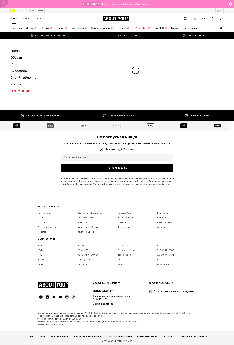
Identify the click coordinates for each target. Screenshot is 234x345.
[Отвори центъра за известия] (203, 18)
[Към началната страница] (116, 18)
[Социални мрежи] (41, 297)
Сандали (161, 227)
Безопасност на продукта (194, 336)
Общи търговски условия (119, 336)
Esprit (40, 245)
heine (40, 264)
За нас (30, 336)
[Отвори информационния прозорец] (230, 4)
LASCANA (82, 264)
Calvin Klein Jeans (126, 250)
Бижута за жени (85, 217)
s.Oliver (161, 245)
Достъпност (169, 336)
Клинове (121, 222)
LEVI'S (41, 250)
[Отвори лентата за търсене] (220, 28)
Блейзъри (82, 222)
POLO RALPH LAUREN (88, 255)
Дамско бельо (45, 213)
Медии (42, 336)
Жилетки (42, 232)
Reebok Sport (124, 255)
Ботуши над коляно (47, 227)
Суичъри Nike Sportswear (90, 213)
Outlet (16, 10)
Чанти (40, 217)
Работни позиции (59, 336)
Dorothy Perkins (85, 259)
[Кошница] (222, 18)
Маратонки (162, 213)
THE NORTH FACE (165, 250)
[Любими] (212, 18)
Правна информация (147, 336)
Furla (119, 259)
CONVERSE (83, 250)
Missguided (163, 264)
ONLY (120, 245)
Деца (38, 18)
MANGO (121, 264)
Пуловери (42, 222)
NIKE (40, 255)
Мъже (25, 18)
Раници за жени (125, 217)
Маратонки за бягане (88, 227)
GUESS (81, 245)
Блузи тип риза (164, 222)
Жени (14, 18)
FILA (159, 259)
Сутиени (161, 217)
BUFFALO (42, 259)
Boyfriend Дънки (86, 232)
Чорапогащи (123, 227)
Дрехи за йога (124, 213)
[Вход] (194, 18)
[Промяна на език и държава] (219, 10)
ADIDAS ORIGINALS (166, 255)
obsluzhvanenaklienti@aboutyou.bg (89, 184)
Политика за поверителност (87, 336)
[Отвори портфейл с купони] (185, 18)
